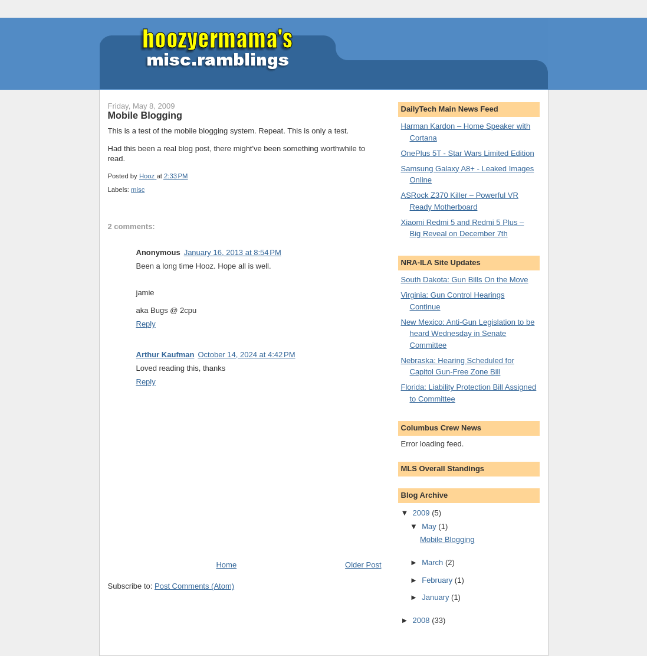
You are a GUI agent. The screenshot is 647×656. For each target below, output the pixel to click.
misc (137, 189)
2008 (422, 620)
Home (226, 564)
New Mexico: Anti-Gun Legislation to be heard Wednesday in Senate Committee (468, 334)
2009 (422, 512)
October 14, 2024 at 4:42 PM (246, 354)
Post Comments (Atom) (194, 586)
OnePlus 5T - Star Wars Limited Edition (467, 153)
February (438, 580)
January (436, 597)
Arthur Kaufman (165, 354)
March (433, 562)
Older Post (363, 564)
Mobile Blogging (447, 539)
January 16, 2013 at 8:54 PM (232, 252)
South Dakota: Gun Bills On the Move (464, 279)
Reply (146, 323)
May (430, 526)
